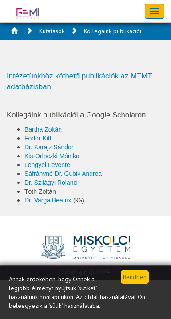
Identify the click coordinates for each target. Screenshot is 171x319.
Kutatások (51, 31)
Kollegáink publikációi (112, 31)
